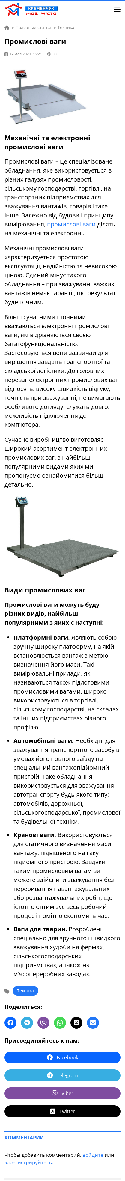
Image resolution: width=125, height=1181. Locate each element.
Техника (25, 990)
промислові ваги (71, 224)
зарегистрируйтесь (28, 1162)
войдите (92, 1154)
